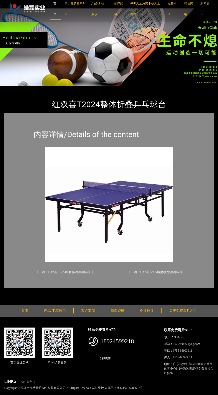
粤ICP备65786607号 (130, 388)
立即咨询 (105, 358)
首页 (12, 88)
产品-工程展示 (30, 88)
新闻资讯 (117, 311)
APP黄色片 (28, 382)
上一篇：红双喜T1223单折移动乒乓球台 (63, 272)
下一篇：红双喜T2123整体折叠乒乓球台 (155, 272)
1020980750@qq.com (186, 344)
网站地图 (6, 392)
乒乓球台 (52, 88)
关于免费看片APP (182, 311)
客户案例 (88, 311)
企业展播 (147, 311)
